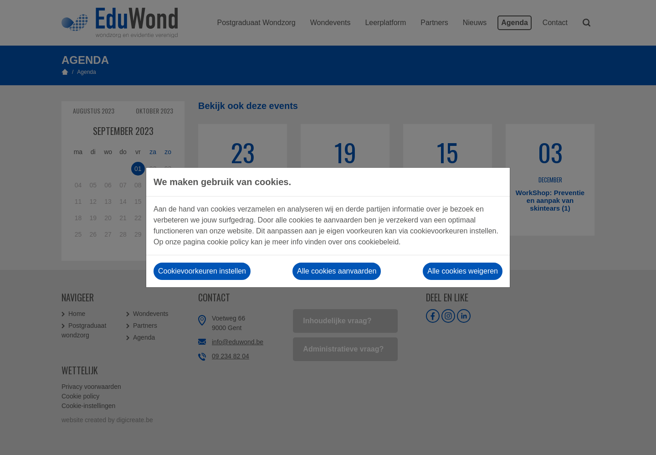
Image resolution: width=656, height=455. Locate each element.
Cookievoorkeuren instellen (202, 271)
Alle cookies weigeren (462, 271)
